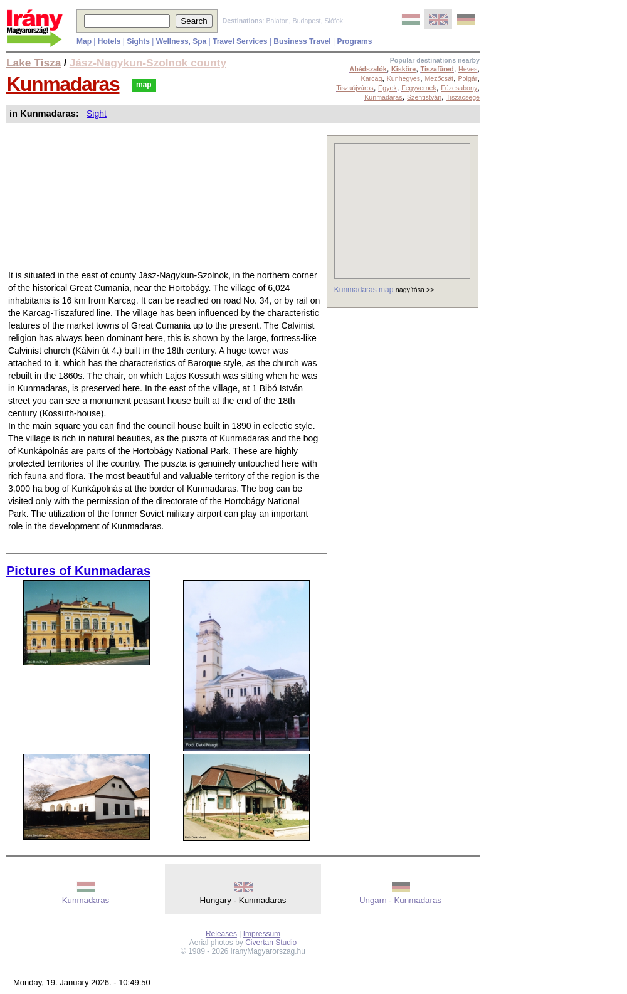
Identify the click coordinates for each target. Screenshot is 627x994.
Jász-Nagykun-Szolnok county (148, 62)
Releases (221, 933)
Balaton (277, 20)
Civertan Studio (271, 942)
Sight (97, 113)
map (144, 84)
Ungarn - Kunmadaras (400, 900)
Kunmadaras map (365, 289)
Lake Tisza (33, 62)
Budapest (307, 20)
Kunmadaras (63, 84)
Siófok (333, 20)
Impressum (261, 933)
